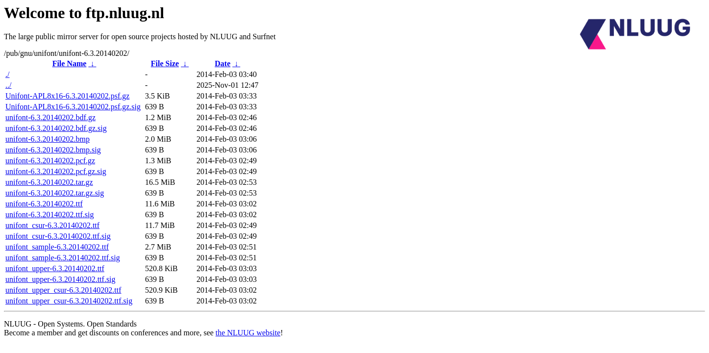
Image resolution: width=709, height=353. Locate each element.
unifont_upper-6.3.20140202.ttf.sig (60, 279)
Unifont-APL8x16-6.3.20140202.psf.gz (67, 96)
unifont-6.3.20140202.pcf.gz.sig (55, 171)
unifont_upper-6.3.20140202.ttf (54, 268)
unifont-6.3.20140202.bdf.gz (50, 117)
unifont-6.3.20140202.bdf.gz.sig (56, 128)
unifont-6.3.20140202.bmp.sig (53, 150)
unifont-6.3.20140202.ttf (44, 204)
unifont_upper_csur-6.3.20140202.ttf (63, 290)
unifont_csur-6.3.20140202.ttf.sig (58, 236)
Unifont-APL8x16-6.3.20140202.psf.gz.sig (73, 106)
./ (7, 74)
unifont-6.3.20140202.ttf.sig (49, 214)
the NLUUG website (248, 332)
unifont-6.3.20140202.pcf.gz (50, 160)
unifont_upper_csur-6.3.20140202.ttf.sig (68, 301)
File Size (165, 63)
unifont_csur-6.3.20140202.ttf (52, 225)
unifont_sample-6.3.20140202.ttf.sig (62, 257)
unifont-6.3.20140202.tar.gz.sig (54, 193)
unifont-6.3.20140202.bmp (47, 139)
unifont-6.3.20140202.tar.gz (49, 182)
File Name (69, 63)
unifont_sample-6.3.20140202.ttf (57, 247)
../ (8, 85)
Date (222, 63)
